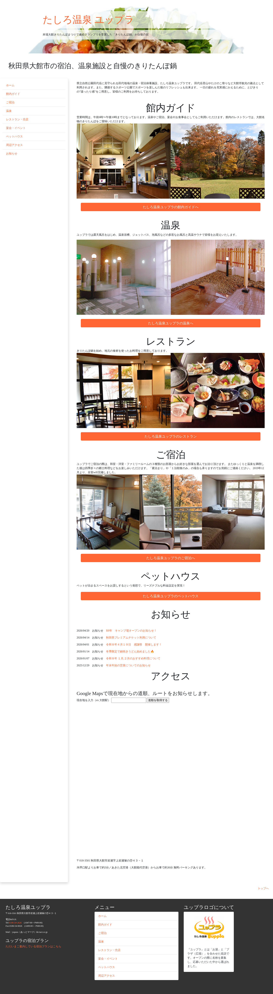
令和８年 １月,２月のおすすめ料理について (133, 658)
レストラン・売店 (17, 119)
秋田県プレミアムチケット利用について (131, 637)
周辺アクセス (14, 144)
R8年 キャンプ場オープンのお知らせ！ (131, 630)
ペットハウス (14, 136)
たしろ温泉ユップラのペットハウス (170, 596)
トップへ (263, 888)
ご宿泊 (10, 102)
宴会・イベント (16, 127)
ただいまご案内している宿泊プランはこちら (33, 946)
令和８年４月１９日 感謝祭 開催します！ (134, 644)
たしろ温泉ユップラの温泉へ (170, 323)
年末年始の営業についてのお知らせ (128, 665)
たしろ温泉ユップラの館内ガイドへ (170, 207)
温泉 (9, 110)
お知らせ (11, 153)
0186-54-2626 (15, 922)
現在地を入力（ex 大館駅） (94, 700)
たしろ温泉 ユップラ (88, 19)
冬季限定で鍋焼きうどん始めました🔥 (130, 651)
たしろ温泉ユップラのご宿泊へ (170, 558)
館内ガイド (13, 93)
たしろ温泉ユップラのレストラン (171, 436)
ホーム (10, 85)
